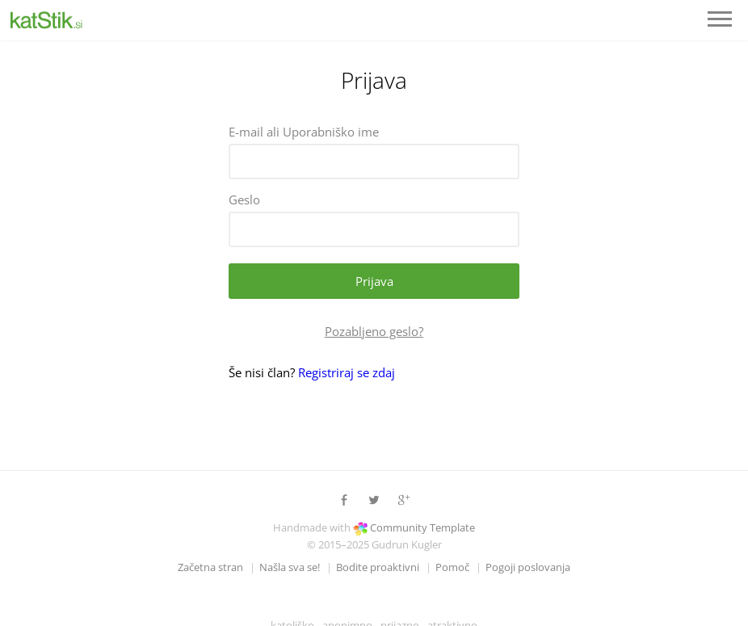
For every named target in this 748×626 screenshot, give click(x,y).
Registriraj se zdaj (346, 372)
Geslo (244, 199)
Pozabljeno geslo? (374, 331)
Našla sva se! (289, 567)
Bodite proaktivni (377, 567)
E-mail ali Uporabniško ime (304, 132)
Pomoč (452, 567)
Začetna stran (210, 567)
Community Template (422, 527)
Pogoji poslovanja (527, 567)
